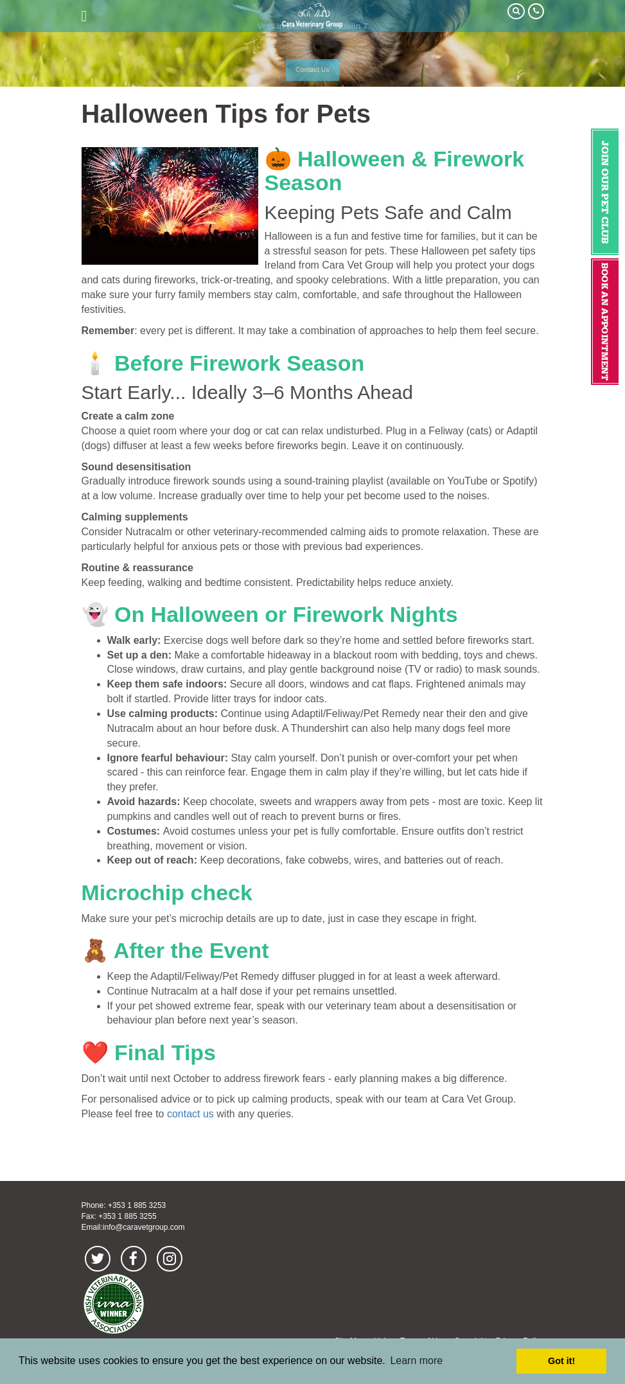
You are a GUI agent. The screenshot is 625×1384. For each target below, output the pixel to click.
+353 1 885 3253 (137, 1205)
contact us (190, 1113)
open (84, 16)
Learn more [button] (416, 1360)
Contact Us (312, 69)
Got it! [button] (561, 1361)
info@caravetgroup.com (144, 1227)
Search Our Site (516, 11)
